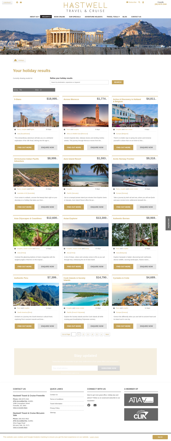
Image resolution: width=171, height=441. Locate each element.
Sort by (16, 90)
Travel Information (56, 403)
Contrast (7, 2)
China (23, 253)
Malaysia (123, 253)
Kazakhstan (25, 134)
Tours (19, 129)
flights (32, 129)
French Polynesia (78, 312)
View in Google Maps (20, 408)
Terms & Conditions (56, 399)
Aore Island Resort (72, 159)
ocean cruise (133, 189)
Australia (31, 193)
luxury (38, 248)
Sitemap (53, 412)
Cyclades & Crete (121, 278)
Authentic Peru (21, 278)
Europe (118, 134)
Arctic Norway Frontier (123, 159)
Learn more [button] (94, 437)
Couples (118, 129)
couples (24, 129)
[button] (143, 2)
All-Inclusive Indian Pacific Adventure (26, 160)
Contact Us (54, 395)
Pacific (69, 193)
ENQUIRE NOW (168, 223)
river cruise (128, 129)
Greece (124, 312)
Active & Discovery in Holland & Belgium (127, 100)
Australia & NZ (22, 193)
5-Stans (17, 99)
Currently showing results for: (23, 78)
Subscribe (131, 2)
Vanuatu (75, 193)
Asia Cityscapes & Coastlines (28, 218)
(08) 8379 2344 (161, 4)
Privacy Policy (55, 408)
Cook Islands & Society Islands (74, 279)
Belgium (125, 134)
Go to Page (66, 334)
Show (36, 90)
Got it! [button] (160, 437)
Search (117, 82)
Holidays (21, 60)
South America (22, 312)
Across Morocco (71, 99)
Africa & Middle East (73, 134)
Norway (124, 193)
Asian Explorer (70, 218)
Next (107, 334)
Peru (30, 312)
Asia (18, 134)
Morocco (84, 134)
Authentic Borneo (121, 218)
